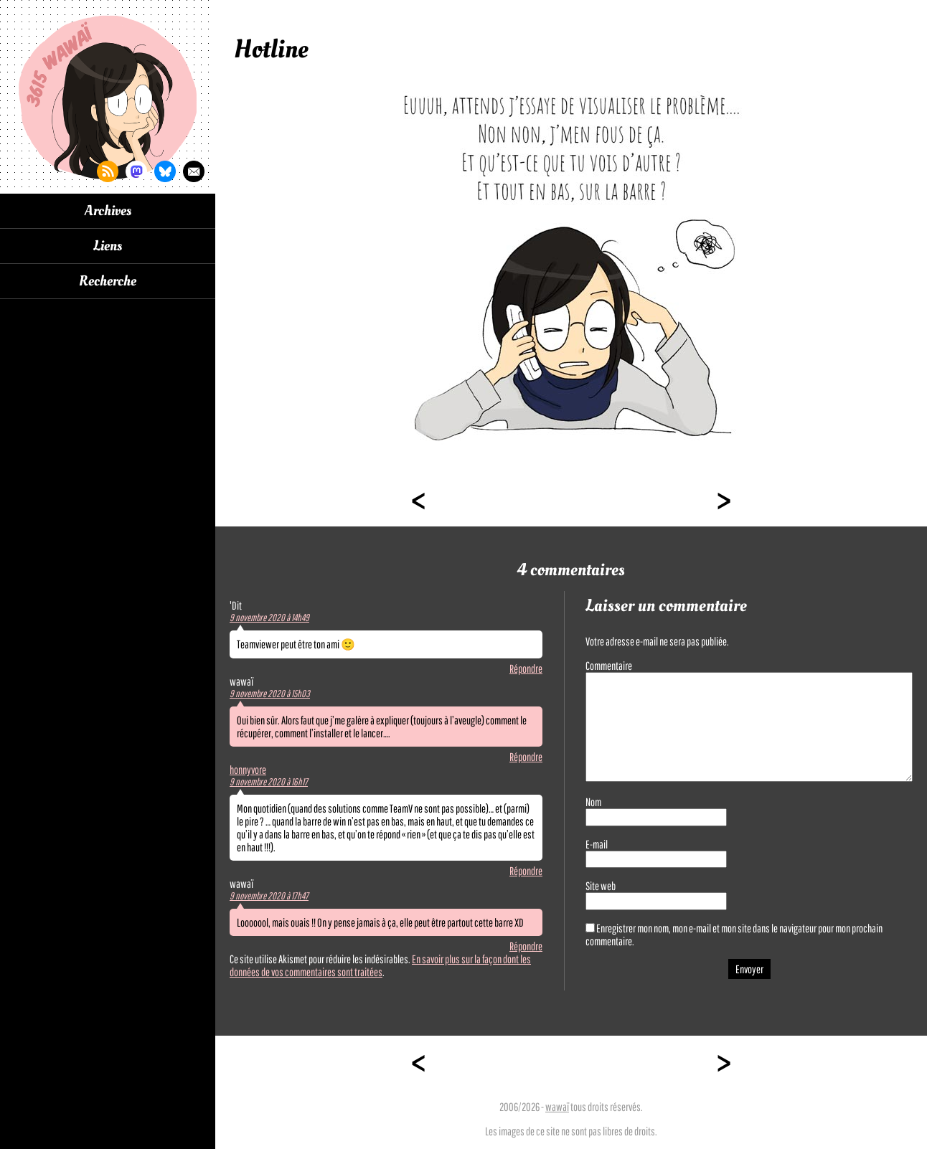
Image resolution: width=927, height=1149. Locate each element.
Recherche (107, 281)
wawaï (557, 1106)
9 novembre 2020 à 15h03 (270, 693)
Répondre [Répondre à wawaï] (525, 756)
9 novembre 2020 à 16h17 (269, 782)
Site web (600, 885)
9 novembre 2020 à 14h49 (269, 617)
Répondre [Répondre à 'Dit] (525, 668)
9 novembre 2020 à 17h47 (269, 896)
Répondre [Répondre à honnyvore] (525, 870)
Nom (593, 801)
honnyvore (248, 769)
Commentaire (608, 665)
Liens (107, 246)
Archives (108, 211)
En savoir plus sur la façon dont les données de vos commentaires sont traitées (380, 965)
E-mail (596, 844)
